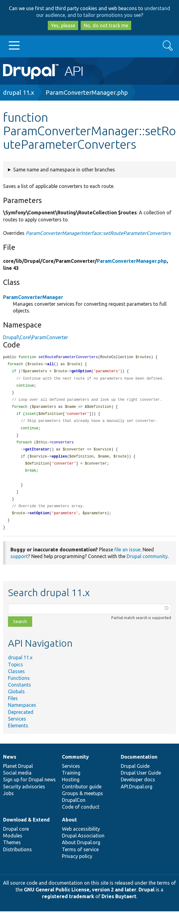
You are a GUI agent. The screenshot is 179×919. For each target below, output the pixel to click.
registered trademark (68, 904)
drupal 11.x (18, 92)
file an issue (127, 557)
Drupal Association (83, 843)
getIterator (37, 453)
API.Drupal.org (136, 794)
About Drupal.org (81, 850)
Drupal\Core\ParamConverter (35, 337)
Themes (12, 850)
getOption (81, 372)
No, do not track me (106, 25)
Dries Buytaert (118, 904)
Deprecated (20, 719)
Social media (17, 780)
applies (59, 461)
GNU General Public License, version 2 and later (80, 897)
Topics (15, 672)
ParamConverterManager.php (87, 92)
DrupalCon (74, 807)
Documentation (139, 764)
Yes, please (63, 25)
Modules (12, 843)
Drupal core (16, 836)
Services (17, 726)
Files (13, 706)
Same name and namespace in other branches (64, 169)
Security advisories (24, 794)
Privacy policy (77, 864)
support (19, 564)
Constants (19, 692)
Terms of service (80, 857)
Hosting (70, 787)
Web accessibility (81, 836)
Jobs (8, 801)
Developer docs (138, 787)
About (69, 827)
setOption (39, 520)
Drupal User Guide (141, 780)
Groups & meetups (82, 801)
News (9, 764)
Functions (19, 685)
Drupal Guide (135, 773)
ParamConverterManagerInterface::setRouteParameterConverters (98, 233)
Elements (18, 733)
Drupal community (147, 564)
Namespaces (22, 712)
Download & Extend (26, 827)
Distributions (17, 857)
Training (71, 780)
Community (75, 764)
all (50, 364)
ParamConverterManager (33, 297)
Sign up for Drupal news (29, 787)
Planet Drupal (18, 773)
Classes (16, 679)
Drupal (146, 897)
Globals (16, 699)
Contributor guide (81, 794)
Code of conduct (80, 814)
